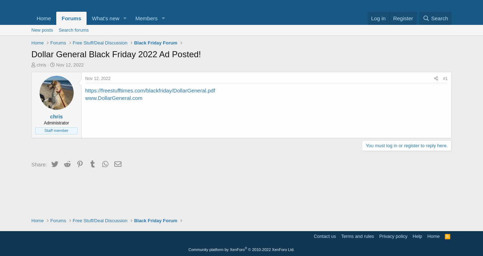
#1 (445, 78)
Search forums (74, 30)
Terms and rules (357, 236)
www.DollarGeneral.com (113, 98)
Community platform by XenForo (241, 249)
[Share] (436, 79)
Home (44, 18)
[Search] (435, 18)
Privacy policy (393, 236)
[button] (125, 18)
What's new (105, 18)
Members (146, 18)
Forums (71, 18)
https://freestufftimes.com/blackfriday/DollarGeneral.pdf (150, 90)
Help (417, 236)
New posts (42, 30)
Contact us (325, 236)
